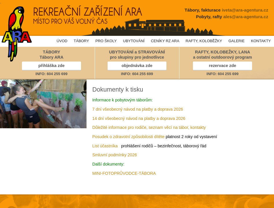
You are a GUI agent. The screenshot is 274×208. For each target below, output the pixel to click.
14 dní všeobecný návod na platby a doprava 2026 (138, 118)
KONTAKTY (261, 41)
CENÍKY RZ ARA (165, 41)
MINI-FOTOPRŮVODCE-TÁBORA (124, 173)
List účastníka (105, 146)
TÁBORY (81, 41)
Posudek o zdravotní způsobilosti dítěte (128, 136)
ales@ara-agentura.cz (245, 16)
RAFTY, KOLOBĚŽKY (204, 41)
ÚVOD (62, 41)
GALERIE (236, 41)
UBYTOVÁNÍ (134, 41)
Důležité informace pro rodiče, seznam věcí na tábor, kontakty (149, 127)
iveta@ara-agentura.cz (245, 10)
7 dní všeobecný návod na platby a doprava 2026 (137, 109)
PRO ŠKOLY (106, 41)
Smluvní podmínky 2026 (114, 155)
